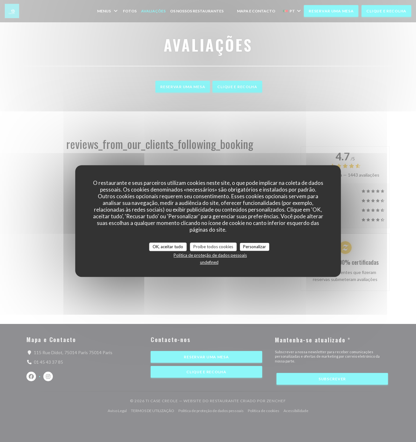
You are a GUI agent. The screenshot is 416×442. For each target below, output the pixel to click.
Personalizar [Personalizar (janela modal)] (254, 246)
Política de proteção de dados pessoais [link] (210, 255)
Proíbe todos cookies (213, 246)
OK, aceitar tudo (168, 246)
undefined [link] (209, 262)
